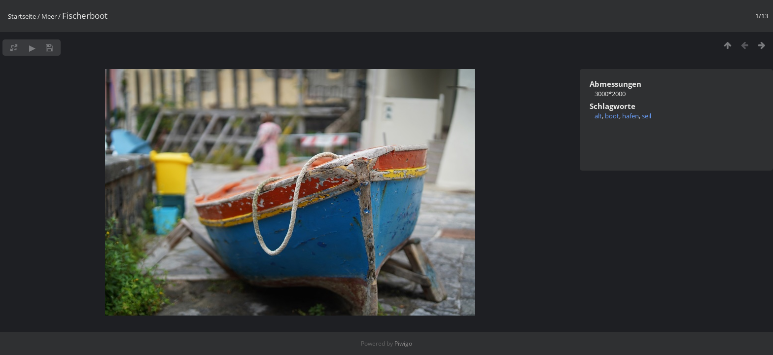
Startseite (22, 16)
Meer (49, 16)
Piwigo (403, 343)
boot (612, 115)
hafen (630, 115)
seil (646, 115)
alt (598, 115)
